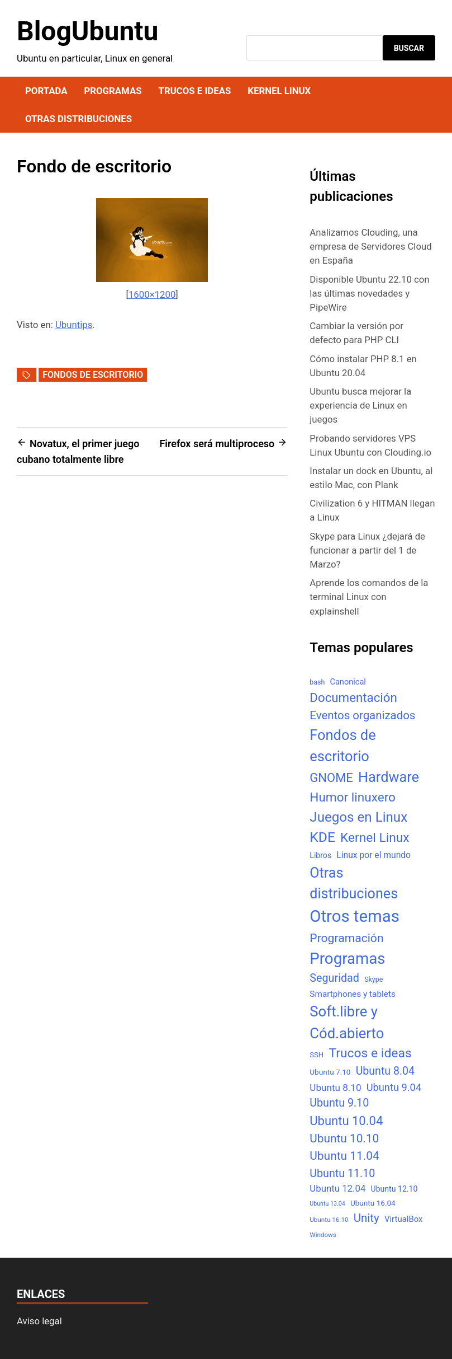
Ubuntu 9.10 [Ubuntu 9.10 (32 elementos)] (339, 1102)
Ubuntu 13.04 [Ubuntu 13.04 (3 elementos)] (327, 1203)
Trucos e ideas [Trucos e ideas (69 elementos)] (370, 1053)
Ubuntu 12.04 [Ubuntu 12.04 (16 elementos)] (337, 1188)
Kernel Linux (279, 90)
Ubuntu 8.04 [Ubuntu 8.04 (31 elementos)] (385, 1071)
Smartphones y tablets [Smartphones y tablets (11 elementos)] (353, 994)
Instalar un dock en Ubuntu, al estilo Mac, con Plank (371, 477)
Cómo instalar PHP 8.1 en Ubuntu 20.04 (363, 365)
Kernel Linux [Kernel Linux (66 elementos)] (374, 837)
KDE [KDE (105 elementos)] (322, 837)
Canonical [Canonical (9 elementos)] (347, 682)
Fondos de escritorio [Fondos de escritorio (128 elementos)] (342, 746)
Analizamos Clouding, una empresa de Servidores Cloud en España (370, 246)
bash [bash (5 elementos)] (317, 682)
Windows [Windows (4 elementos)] (323, 1235)
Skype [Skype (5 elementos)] (373, 979)
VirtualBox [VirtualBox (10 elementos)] (403, 1219)
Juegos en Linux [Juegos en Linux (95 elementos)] (358, 817)
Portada (46, 90)
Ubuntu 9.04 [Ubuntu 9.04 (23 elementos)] (394, 1087)
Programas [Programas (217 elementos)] (347, 958)
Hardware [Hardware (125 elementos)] (388, 777)
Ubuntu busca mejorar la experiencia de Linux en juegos (360, 405)
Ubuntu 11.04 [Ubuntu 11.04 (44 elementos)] (344, 1156)
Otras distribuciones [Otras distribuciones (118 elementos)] (354, 883)
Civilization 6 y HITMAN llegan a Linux (372, 510)
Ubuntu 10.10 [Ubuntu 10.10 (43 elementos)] (344, 1138)
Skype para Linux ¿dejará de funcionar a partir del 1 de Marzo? (367, 550)
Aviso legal (39, 1321)
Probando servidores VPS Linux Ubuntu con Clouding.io (370, 445)
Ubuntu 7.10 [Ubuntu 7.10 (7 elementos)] (330, 1071)
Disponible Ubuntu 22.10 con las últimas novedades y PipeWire (369, 293)
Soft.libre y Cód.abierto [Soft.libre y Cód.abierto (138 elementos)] (347, 1022)
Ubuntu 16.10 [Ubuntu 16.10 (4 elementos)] (329, 1220)
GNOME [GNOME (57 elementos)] (331, 778)
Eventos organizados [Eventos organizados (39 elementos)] (362, 715)
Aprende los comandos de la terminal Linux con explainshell (369, 596)
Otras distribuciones (78, 118)
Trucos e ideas (195, 90)
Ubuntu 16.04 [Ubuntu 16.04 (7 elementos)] (373, 1202)
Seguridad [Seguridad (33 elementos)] (334, 978)
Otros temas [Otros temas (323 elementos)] (354, 916)
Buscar (409, 48)
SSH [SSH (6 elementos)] (316, 1055)
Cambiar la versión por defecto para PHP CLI (356, 332)
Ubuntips (73, 324)
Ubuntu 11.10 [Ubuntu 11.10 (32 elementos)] (342, 1173)
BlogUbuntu (87, 31)
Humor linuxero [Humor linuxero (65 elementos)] (353, 797)
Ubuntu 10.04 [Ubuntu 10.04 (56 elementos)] (346, 1121)
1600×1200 (152, 294)
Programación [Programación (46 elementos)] (346, 938)
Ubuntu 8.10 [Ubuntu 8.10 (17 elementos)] (335, 1087)
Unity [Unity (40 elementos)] (366, 1218)
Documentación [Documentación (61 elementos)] (353, 697)
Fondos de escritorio (92, 374)
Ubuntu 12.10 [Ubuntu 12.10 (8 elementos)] (394, 1188)
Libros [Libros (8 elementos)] (320, 855)
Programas (112, 90)
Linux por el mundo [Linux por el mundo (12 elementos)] (373, 855)
